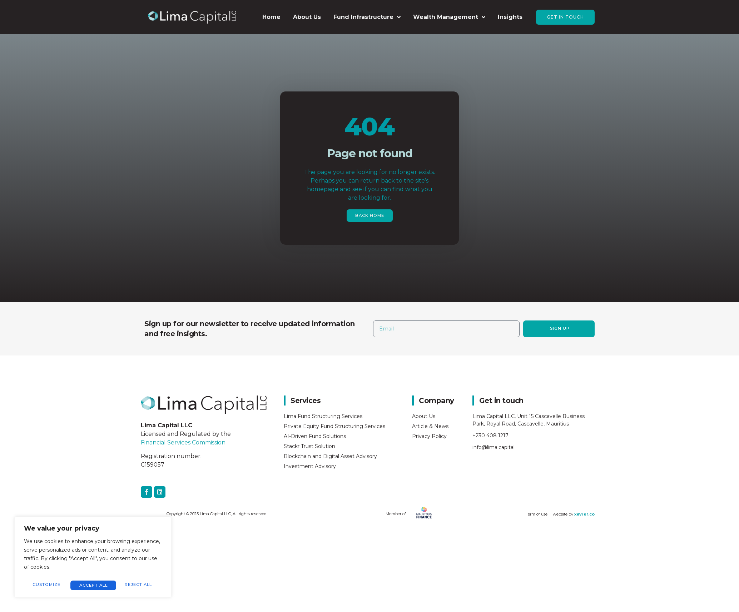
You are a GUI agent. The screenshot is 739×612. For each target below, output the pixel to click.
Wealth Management (449, 17)
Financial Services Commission (184, 442)
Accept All (139, 585)
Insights (510, 17)
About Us (307, 17)
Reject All (92, 585)
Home (271, 17)
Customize (46, 585)
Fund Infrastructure (367, 17)
